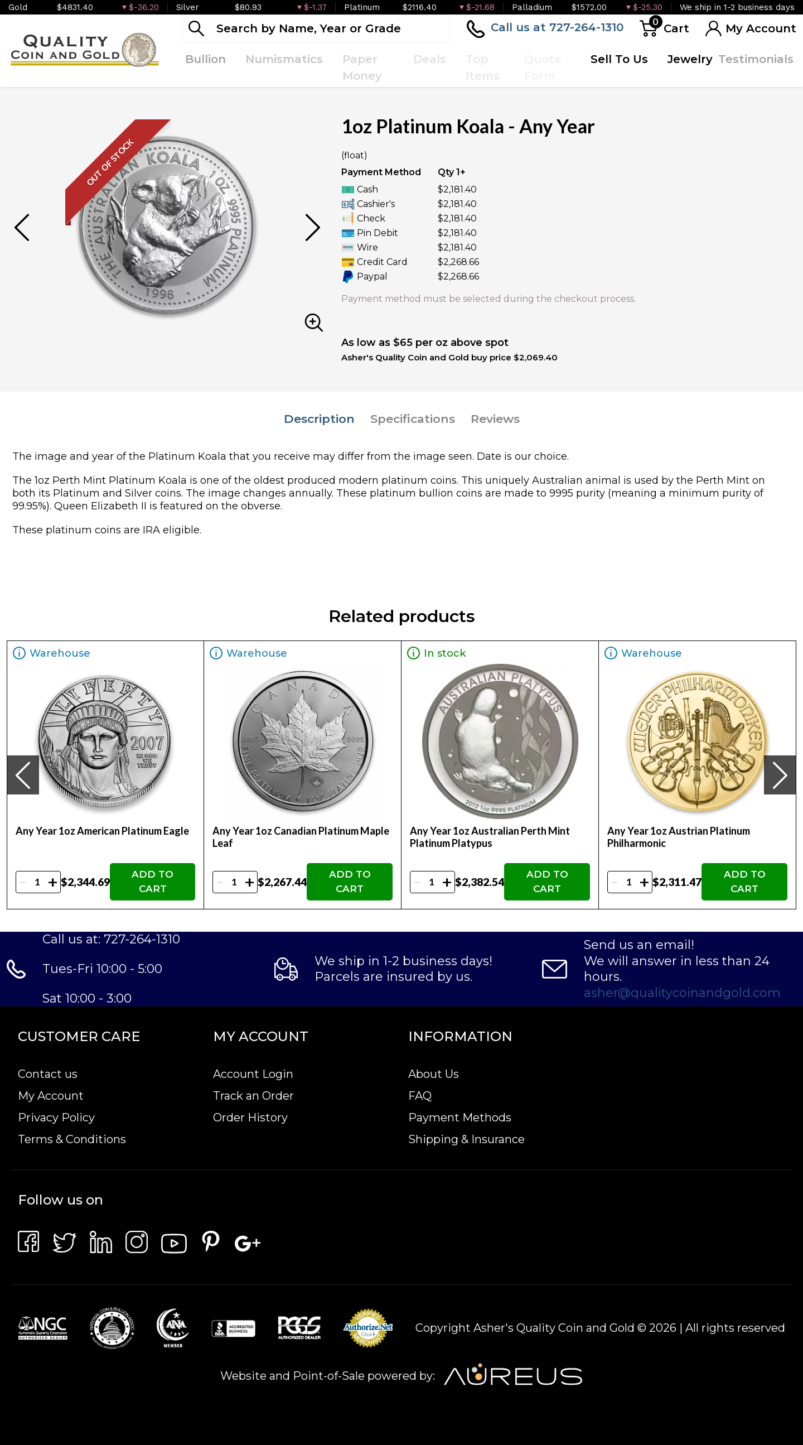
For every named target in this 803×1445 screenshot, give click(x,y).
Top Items (483, 67)
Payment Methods (459, 1117)
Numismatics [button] (284, 59)
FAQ (420, 1095)
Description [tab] (319, 419)
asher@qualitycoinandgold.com (682, 992)
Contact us (48, 1074)
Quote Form (543, 67)
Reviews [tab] (495, 419)
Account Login (253, 1074)
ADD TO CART (152, 881)
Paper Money (362, 67)
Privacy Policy (56, 1117)
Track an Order (253, 1095)
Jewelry (690, 59)
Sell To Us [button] (619, 59)
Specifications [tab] (412, 419)
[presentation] (23, 774)
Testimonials (756, 59)
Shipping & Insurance (466, 1139)
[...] (316, 28)
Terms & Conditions (72, 1139)
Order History (250, 1117)
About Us (433, 1074)
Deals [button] (429, 59)
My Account (51, 1095)
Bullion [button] (205, 59)
